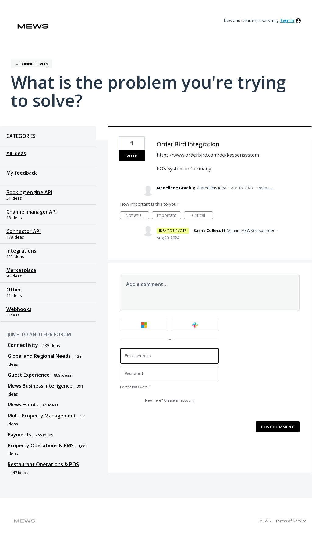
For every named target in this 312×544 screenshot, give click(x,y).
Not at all (137, 215)
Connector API (23, 231)
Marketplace (21, 270)
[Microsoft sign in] (144, 325)
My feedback (21, 172)
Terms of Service (291, 521)
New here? (169, 400)
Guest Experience (29, 374)
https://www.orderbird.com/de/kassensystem (208, 155)
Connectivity (23, 345)
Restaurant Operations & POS (43, 464)
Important (169, 215)
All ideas (16, 153)
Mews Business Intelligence (41, 385)
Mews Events (24, 404)
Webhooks (18, 309)
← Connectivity (31, 64)
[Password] (169, 374)
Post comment (277, 427)
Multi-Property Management (42, 415)
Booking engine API (29, 192)
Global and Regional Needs (40, 356)
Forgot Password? (135, 387)
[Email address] (169, 356)
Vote (131, 156)
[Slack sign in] (195, 325)
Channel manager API (31, 211)
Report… (265, 187)
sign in (287, 20)
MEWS (265, 521)
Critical (202, 215)
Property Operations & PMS (41, 445)
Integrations (21, 250)
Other (13, 289)
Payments (20, 434)
